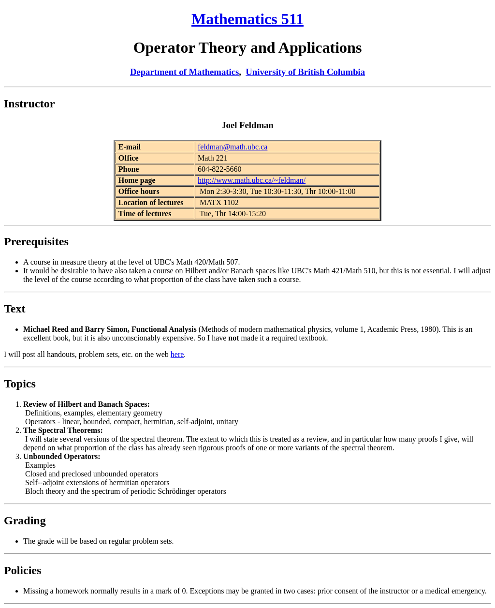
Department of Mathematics (184, 72)
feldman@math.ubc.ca (232, 147)
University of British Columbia (305, 72)
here (177, 354)
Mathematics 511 (247, 19)
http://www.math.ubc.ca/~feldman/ (252, 180)
